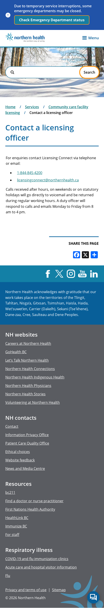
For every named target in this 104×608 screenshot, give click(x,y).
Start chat (93, 597)
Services (32, 106)
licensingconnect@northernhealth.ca (48, 180)
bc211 (10, 492)
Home (10, 106)
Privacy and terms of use (25, 589)
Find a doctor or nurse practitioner (34, 500)
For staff (12, 534)
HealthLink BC (16, 517)
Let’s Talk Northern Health (27, 360)
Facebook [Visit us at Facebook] (47, 274)
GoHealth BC (16, 351)
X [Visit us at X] (59, 274)
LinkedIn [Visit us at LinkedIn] (94, 274)
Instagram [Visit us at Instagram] (70, 274)
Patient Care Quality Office (27, 443)
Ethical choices (17, 451)
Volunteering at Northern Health (32, 402)
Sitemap (59, 589)
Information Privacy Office (27, 434)
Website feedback (20, 460)
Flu (7, 575)
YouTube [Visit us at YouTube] (82, 274)
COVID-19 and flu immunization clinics (36, 558)
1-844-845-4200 (29, 172)
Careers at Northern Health (28, 343)
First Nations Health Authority (30, 509)
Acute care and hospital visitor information (41, 567)
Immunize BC (16, 526)
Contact (11, 426)
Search (12, 72)
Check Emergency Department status (52, 20)
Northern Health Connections (30, 368)
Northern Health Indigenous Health (34, 377)
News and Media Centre (25, 468)
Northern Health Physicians (28, 385)
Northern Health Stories (25, 394)
